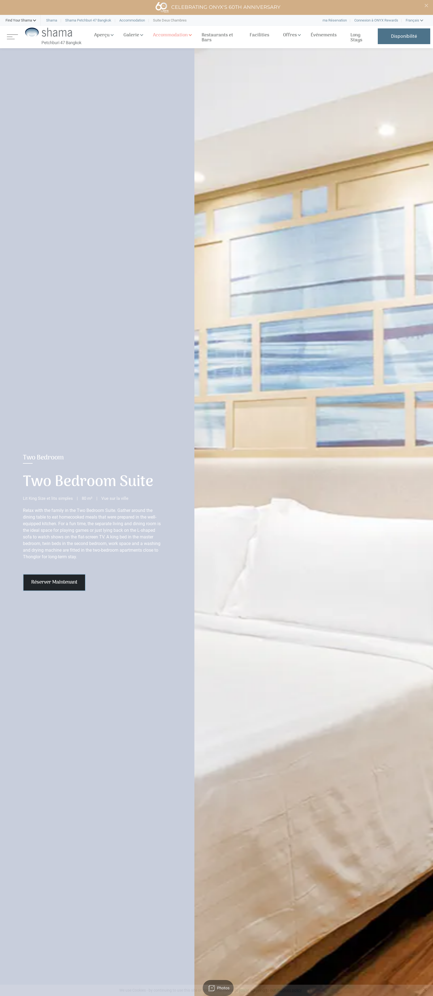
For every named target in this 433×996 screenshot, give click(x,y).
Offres (290, 35)
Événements (324, 35)
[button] (19, 20)
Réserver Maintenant (54, 582)
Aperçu (102, 35)
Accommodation (170, 35)
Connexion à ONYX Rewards (376, 20)
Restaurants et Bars (217, 37)
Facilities (259, 35)
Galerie (131, 35)
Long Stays (356, 37)
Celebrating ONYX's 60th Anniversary (217, 7)
